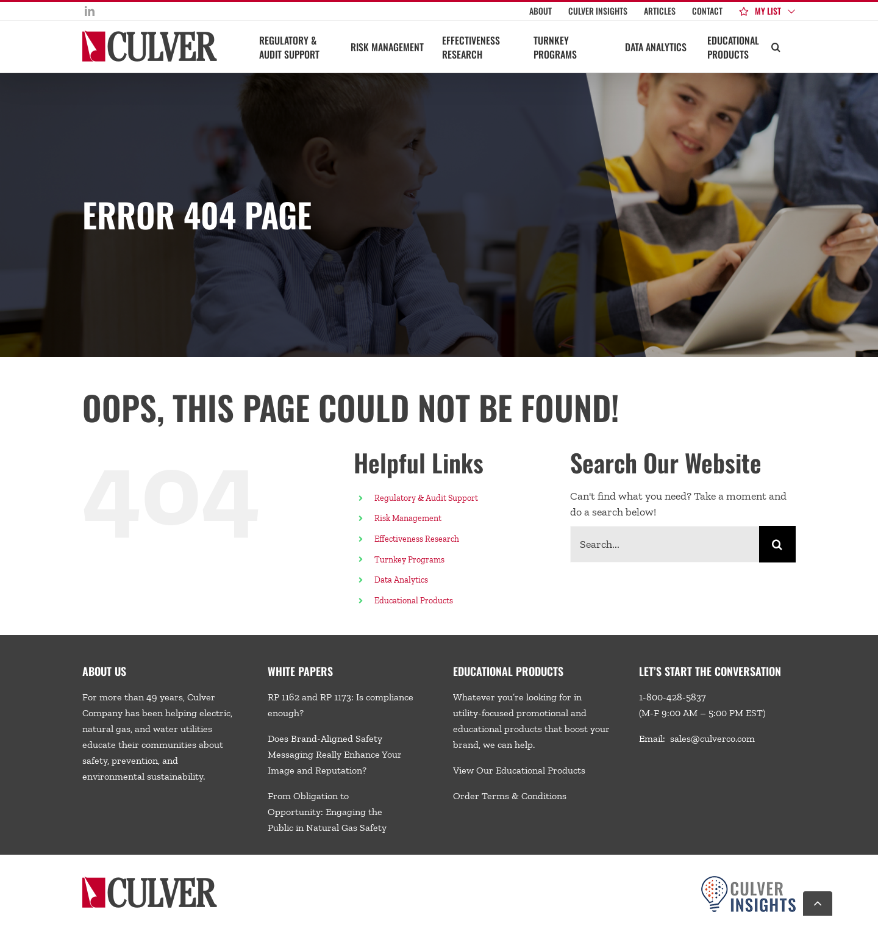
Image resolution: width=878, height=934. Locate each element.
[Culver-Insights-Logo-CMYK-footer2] (748, 880)
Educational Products (413, 600)
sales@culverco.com (712, 738)
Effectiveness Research (416, 539)
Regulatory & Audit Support (426, 498)
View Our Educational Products (519, 770)
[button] (775, 46)
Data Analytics (402, 580)
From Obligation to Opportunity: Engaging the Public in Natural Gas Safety (327, 811)
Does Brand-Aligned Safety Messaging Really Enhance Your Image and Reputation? (335, 754)
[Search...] (664, 544)
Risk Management (407, 518)
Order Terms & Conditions (509, 796)
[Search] (777, 544)
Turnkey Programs (409, 560)
